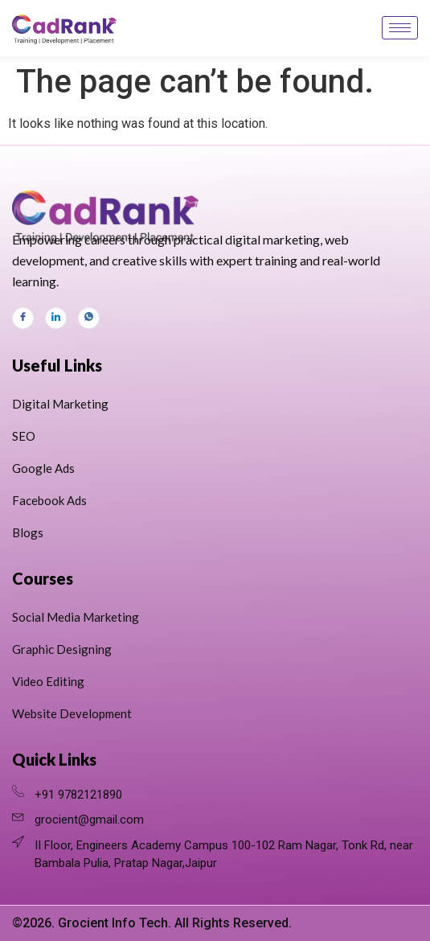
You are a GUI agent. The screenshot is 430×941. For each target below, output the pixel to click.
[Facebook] (23, 318)
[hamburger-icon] (400, 27)
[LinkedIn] (56, 318)
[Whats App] (89, 318)
